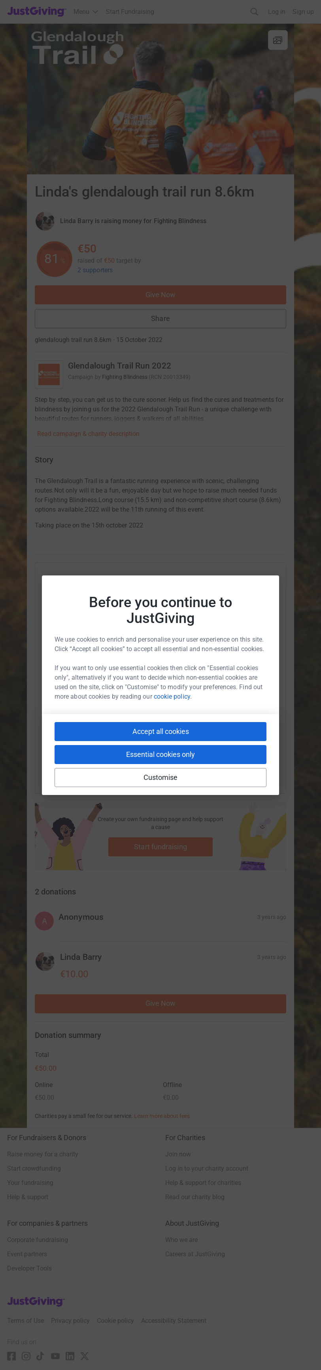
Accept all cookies (160, 731)
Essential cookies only (160, 754)
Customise (161, 777)
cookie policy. (173, 696)
